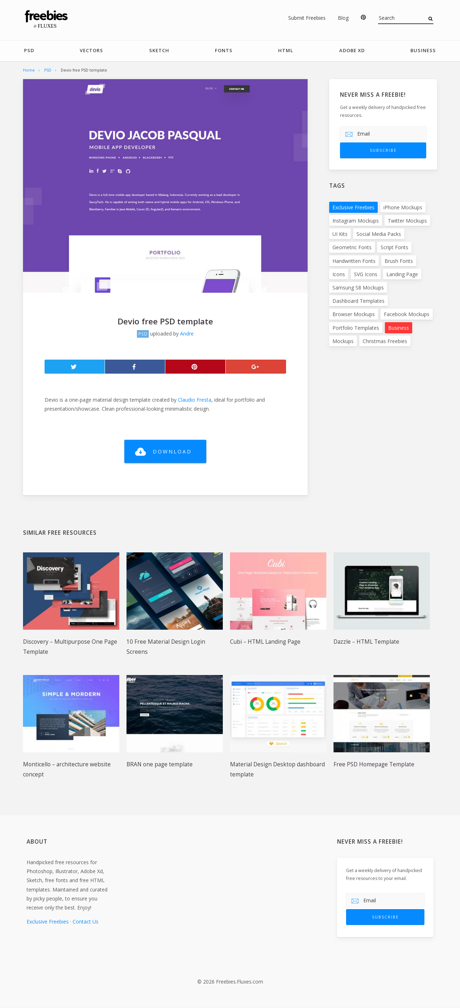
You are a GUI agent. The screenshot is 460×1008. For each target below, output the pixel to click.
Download (172, 451)
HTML (285, 50)
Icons (338, 274)
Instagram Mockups (355, 220)
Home (29, 70)
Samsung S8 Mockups (358, 287)
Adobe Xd (352, 50)
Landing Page (402, 274)
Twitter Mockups (407, 220)
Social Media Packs (378, 234)
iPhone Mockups (402, 207)
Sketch (159, 50)
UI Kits (340, 234)
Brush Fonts (399, 260)
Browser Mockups (353, 314)
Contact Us (85, 921)
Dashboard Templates (358, 300)
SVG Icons (365, 274)
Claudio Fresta (194, 399)
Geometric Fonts (352, 247)
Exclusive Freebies (353, 207)
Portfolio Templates (355, 327)
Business (423, 50)
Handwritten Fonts (354, 260)
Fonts (224, 50)
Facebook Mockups (406, 314)
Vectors (91, 50)
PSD (29, 50)
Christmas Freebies (385, 341)
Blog (343, 17)
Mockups (343, 341)
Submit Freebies (307, 17)
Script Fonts (394, 247)
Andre (187, 333)
